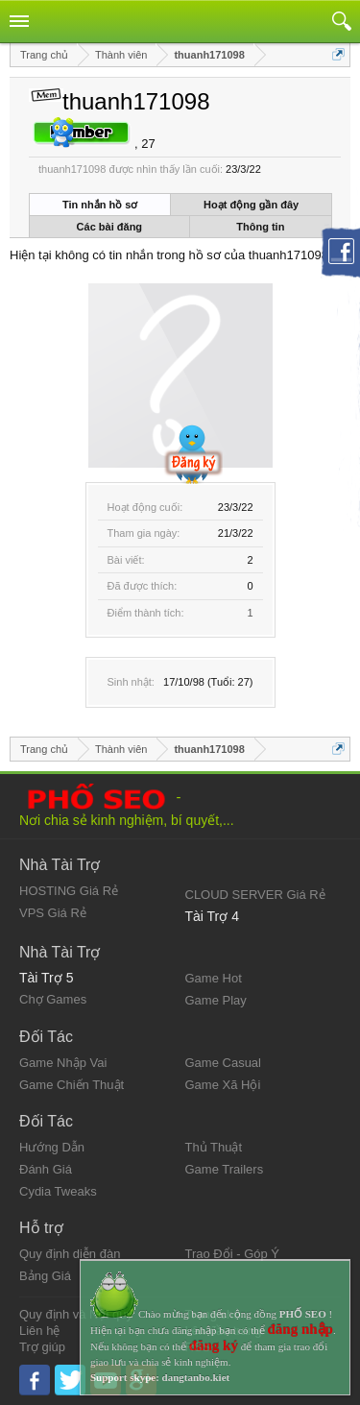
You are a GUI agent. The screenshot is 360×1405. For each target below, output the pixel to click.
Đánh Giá (45, 1169)
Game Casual (223, 1062)
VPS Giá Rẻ (52, 913)
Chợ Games (52, 999)
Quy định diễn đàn (69, 1254)
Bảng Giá (45, 1276)
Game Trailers (224, 1169)
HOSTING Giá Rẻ (68, 891)
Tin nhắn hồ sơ (99, 204)
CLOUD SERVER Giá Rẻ (255, 894)
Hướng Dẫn (51, 1147)
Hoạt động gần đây (251, 204)
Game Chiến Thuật (71, 1085)
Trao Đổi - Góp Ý (232, 1254)
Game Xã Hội (223, 1085)
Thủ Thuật (214, 1147)
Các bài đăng (109, 226)
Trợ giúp (42, 1347)
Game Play (216, 1000)
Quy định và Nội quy (75, 1314)
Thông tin (260, 226)
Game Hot (213, 978)
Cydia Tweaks (58, 1191)
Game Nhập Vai (63, 1062)
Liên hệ (39, 1330)
